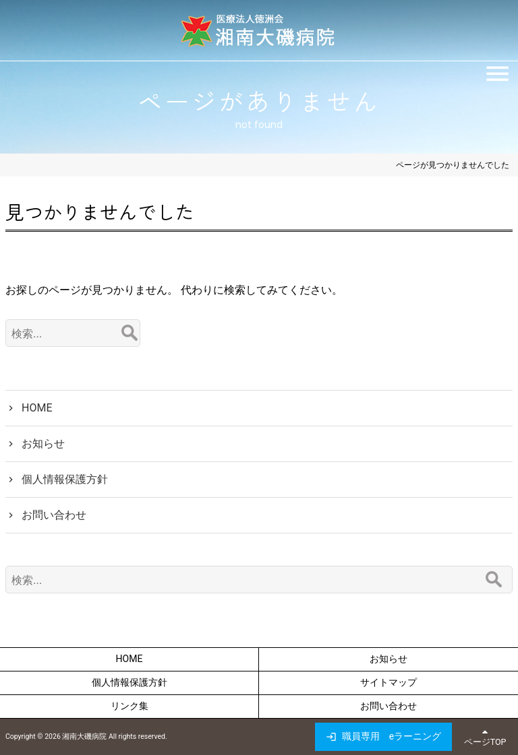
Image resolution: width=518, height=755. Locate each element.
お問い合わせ (54, 514)
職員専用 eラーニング (391, 736)
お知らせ (43, 443)
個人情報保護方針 (65, 479)
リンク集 (129, 705)
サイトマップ (388, 682)
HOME (37, 407)
